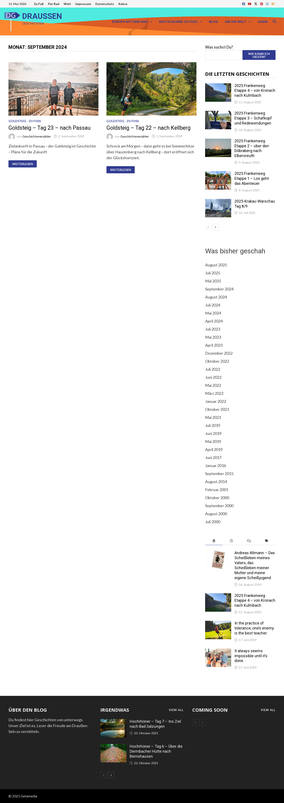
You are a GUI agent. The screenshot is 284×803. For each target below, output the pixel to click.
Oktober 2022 (217, 361)
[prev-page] (208, 227)
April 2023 (214, 345)
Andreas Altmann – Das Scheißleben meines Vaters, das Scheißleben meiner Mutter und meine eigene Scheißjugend (254, 565)
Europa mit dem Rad (130, 21)
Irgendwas (114, 709)
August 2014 (216, 481)
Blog (213, 21)
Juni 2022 (213, 377)
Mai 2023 (213, 337)
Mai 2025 (213, 281)
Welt (67, 4)
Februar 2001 (216, 489)
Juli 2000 (212, 521)
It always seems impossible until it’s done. (250, 656)
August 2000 (216, 513)
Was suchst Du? (219, 47)
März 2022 (214, 393)
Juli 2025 (212, 272)
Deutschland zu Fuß (178, 21)
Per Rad (53, 4)
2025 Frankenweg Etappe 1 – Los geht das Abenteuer (251, 178)
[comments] (249, 541)
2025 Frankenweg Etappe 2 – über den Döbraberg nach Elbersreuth (251, 148)
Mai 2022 (213, 385)
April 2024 (214, 321)
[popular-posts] (214, 541)
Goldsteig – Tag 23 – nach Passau (49, 128)
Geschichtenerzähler (36, 136)
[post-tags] (267, 541)
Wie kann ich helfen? (259, 55)
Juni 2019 (213, 433)
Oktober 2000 (217, 497)
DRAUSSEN (42, 16)
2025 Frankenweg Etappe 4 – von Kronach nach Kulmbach (254, 90)
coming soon (210, 709)
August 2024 (216, 297)
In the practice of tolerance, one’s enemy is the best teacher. (254, 628)
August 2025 (216, 264)
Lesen (262, 21)
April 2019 (214, 449)
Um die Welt (235, 21)
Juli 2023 (212, 329)
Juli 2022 (212, 369)
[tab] (214, 541)
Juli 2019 (212, 425)
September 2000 (219, 505)
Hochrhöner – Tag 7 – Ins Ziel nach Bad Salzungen (155, 724)
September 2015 (219, 473)
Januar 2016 (215, 465)
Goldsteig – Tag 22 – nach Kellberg (148, 128)
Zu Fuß (39, 4)
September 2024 (219, 289)
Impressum (83, 4)
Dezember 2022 (219, 353)
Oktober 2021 (217, 409)
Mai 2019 (213, 441)
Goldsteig (17, 121)
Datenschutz (104, 4)
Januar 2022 (215, 401)
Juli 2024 (212, 305)
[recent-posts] (231, 541)
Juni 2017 (213, 457)
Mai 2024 (213, 313)
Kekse (122, 4)
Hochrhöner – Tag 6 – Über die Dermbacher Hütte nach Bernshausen (156, 751)
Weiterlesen (22, 164)
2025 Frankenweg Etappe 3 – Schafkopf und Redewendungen (253, 118)
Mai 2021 (213, 417)
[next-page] (215, 227)
